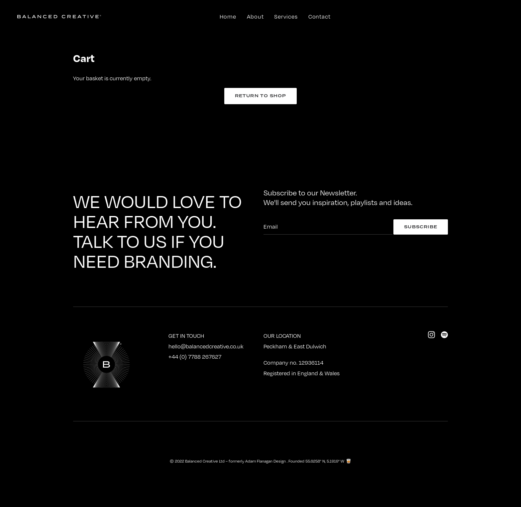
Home (228, 16)
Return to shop (260, 96)
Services (285, 16)
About (255, 16)
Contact (319, 16)
